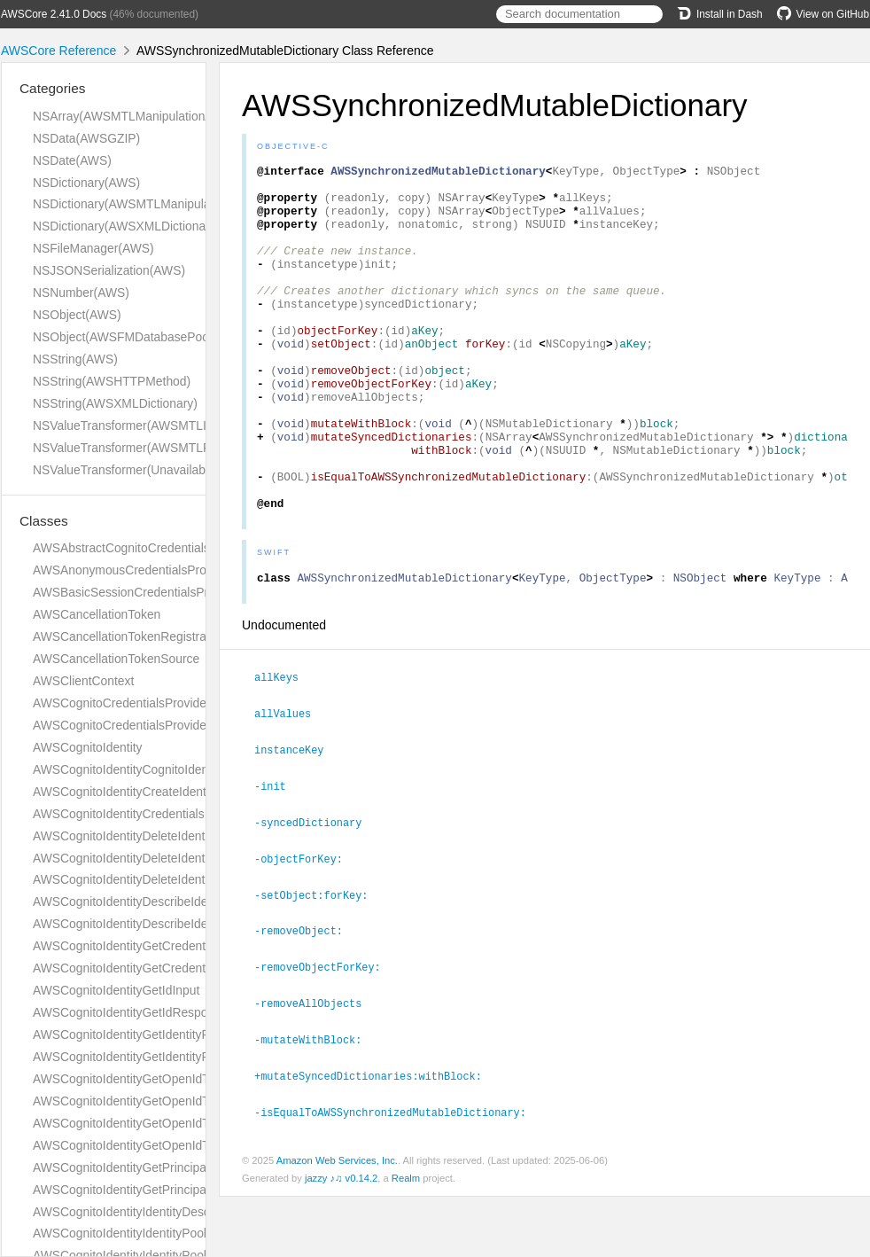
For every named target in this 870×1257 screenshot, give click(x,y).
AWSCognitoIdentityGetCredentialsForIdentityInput (171, 946)
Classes (43, 520)
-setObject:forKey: (318, 961)
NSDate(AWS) (72, 160)
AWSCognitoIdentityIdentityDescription (138, 1212)
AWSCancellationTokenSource (116, 659)
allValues (290, 784)
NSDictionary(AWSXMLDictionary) (126, 226)
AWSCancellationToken (96, 614)
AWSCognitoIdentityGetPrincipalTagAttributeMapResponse (193, 1190)
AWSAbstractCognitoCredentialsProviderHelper (162, 548)
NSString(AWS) (75, 359)
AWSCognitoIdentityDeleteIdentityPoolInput (151, 879)
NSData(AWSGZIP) (86, 138)
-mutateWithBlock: (315, 1102)
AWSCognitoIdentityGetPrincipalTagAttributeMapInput (179, 1167)
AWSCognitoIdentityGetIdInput (116, 990)
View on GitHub (823, 14)
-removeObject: (306, 995)
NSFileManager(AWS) (93, 248)
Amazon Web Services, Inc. (337, 1220)
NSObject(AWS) (77, 315)
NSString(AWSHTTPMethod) (111, 381)
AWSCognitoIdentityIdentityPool (119, 1233)
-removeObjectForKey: (325, 1031)
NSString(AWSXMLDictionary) (115, 403)
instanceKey (296, 819)
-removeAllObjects (315, 1066)
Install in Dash (720, 14)
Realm (406, 1238)
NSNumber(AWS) (81, 292)
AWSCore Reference (58, 50)
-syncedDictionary (315, 890)
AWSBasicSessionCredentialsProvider (137, 592)
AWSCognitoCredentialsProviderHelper (139, 725)
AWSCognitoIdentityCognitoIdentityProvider (151, 769)
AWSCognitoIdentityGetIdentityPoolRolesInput (159, 1034)
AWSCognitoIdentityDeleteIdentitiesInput (143, 836)
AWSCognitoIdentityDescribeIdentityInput (145, 901)
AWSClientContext (83, 681)
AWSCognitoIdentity (88, 747)
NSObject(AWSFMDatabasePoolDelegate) (149, 337)
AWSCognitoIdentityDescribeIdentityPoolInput (157, 924)
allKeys (284, 748)
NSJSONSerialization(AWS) (109, 270)
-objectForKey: (306, 925)
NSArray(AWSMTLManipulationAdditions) (146, 116)
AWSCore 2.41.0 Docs (53, 14)
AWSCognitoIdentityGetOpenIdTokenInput (147, 1123)
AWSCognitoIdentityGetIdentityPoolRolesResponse (173, 1057)
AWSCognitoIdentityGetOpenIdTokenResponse (162, 1145)
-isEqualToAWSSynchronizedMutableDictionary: (397, 1173)
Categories (52, 88)
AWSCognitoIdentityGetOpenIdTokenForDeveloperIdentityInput (205, 1079)
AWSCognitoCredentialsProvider (122, 703)
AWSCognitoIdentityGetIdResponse (130, 1012)
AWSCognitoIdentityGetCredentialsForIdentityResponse (185, 968)
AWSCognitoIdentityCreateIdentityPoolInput (151, 792)
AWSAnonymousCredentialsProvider (133, 570)
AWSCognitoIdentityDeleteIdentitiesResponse (157, 858)
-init (277, 854)
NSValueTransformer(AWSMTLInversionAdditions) (170, 425)
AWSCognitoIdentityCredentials (119, 814)
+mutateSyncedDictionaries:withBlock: (375, 1137)
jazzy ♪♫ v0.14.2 (341, 1238)
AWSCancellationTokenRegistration (129, 636)
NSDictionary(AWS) (86, 183)
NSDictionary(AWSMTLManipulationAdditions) (158, 204)
